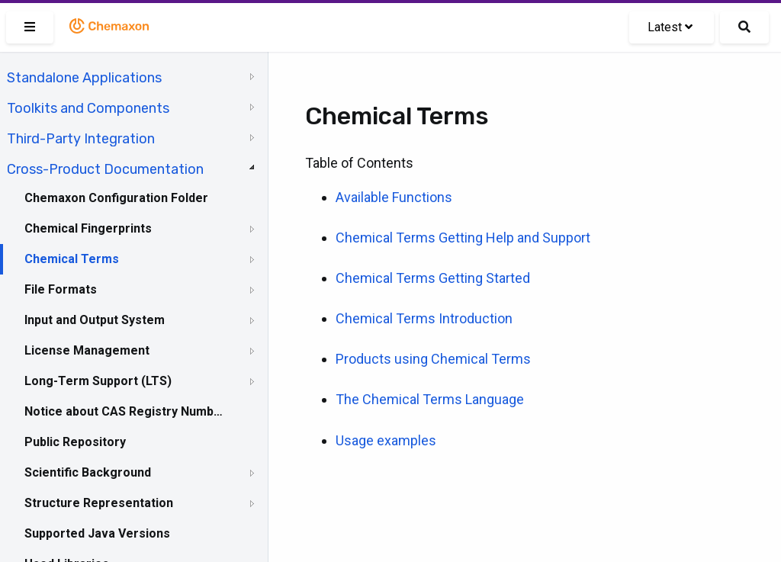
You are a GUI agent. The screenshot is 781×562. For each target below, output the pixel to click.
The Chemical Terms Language (430, 399)
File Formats (60, 289)
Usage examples (386, 440)
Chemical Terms (71, 259)
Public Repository (75, 442)
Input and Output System (94, 320)
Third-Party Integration (81, 138)
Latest (670, 27)
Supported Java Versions (97, 533)
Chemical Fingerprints (88, 228)
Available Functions (394, 197)
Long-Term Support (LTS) (98, 381)
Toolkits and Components (88, 108)
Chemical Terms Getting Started (433, 278)
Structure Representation (98, 503)
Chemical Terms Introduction (424, 318)
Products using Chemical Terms (433, 359)
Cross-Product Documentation (105, 169)
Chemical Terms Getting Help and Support (463, 238)
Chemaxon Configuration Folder (116, 198)
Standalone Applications (84, 77)
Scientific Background (87, 472)
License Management (86, 350)
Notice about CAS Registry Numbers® (124, 411)
